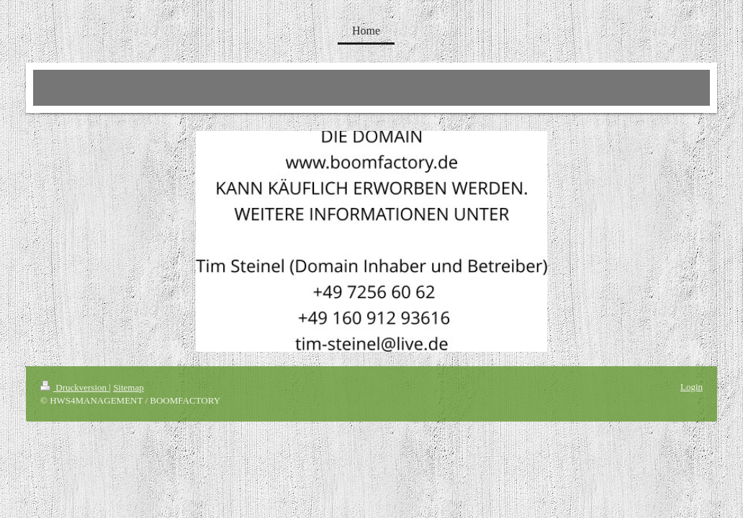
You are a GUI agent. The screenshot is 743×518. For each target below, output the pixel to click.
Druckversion (74, 387)
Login (691, 386)
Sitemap (128, 387)
